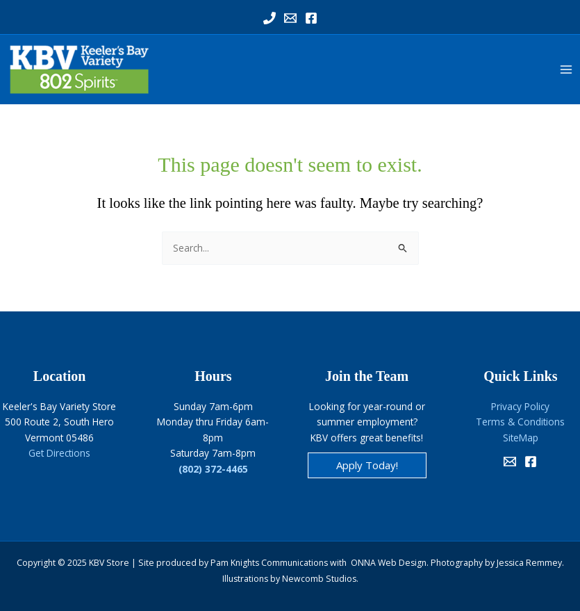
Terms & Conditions (520, 421)
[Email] (510, 461)
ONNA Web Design (388, 563)
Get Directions (59, 452)
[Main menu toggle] (566, 70)
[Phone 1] (269, 18)
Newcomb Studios (319, 579)
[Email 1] (290, 18)
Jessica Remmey (529, 563)
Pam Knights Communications (269, 563)
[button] (367, 465)
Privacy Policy (520, 406)
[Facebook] (311, 18)
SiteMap (520, 437)
